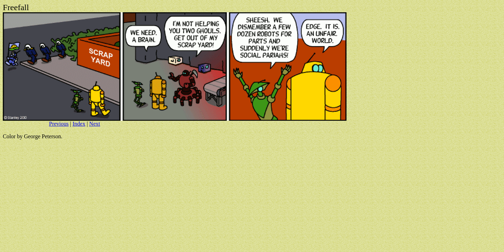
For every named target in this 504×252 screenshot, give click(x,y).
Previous (59, 124)
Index (78, 124)
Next (94, 124)
